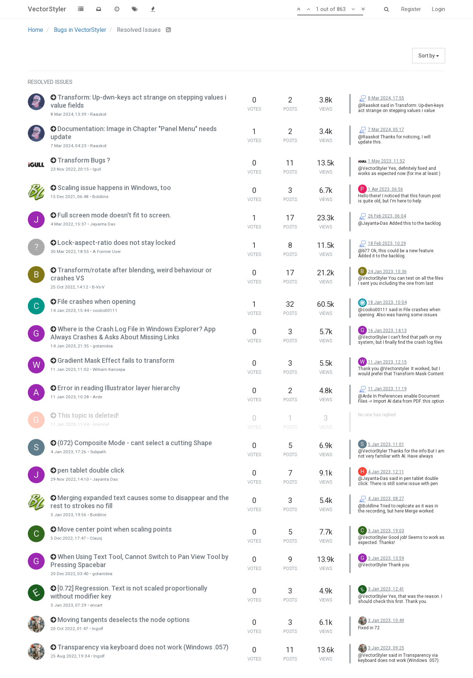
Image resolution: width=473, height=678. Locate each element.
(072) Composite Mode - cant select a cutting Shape (134, 443)
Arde (97, 396)
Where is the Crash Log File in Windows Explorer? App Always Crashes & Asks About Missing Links (133, 333)
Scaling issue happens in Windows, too (114, 187)
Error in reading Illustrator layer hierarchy (118, 388)
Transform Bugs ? (83, 160)
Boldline (100, 196)
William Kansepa (109, 369)
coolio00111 (105, 310)
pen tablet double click (90, 470)
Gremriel (101, 424)
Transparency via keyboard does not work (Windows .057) (142, 647)
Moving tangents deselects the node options (123, 619)
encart (96, 605)
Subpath (98, 451)
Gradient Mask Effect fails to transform (115, 360)
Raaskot (98, 114)
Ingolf (97, 628)
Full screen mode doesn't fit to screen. (114, 215)
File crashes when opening (96, 301)
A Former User (107, 251)
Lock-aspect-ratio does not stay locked (116, 242)
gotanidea (103, 346)
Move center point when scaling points (114, 529)
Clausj (96, 538)
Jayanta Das (102, 224)
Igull (97, 169)
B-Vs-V (98, 287)
